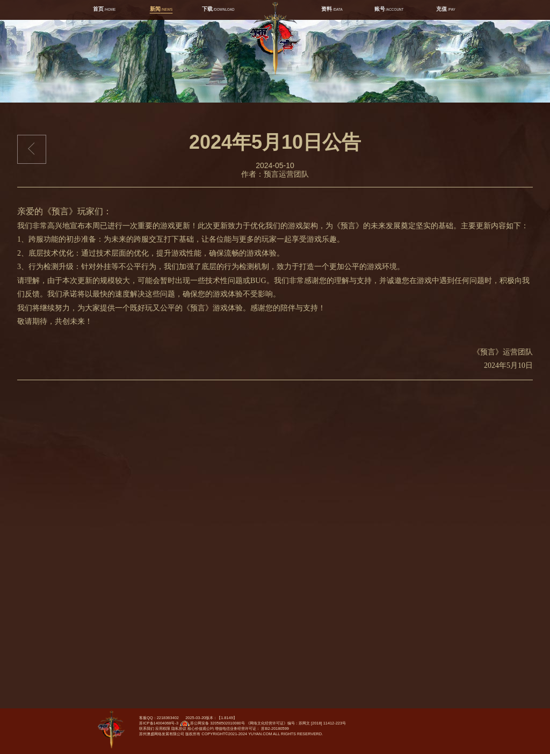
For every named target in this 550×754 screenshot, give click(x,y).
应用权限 (162, 728)
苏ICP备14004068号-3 (158, 723)
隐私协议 (178, 728)
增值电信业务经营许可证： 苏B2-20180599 (252, 728)
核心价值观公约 (200, 728)
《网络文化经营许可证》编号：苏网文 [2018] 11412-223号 (296, 723)
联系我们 (146, 728)
